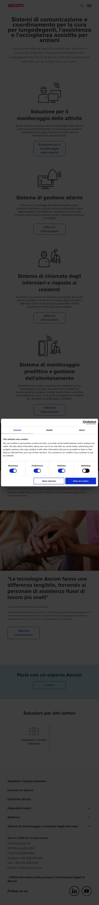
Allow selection (49, 481)
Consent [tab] (17, 430)
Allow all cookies (80, 481)
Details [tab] (49, 430)
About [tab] (82, 430)
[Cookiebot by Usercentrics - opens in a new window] (84, 422)
